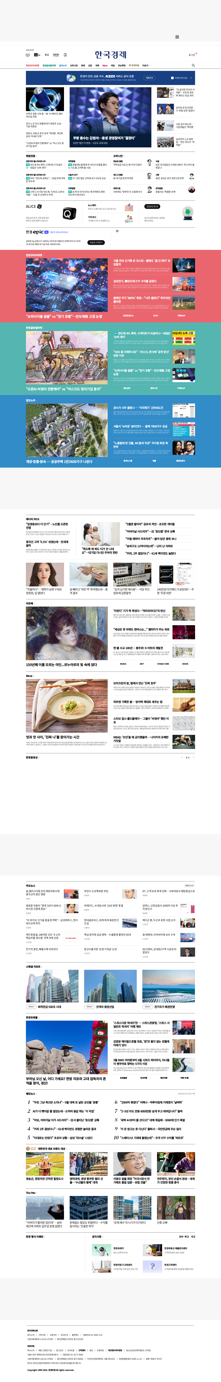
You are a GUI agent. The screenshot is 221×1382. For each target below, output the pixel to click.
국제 (97, 65)
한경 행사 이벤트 (34, 1236)
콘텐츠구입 (47, 1350)
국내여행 (143, 1077)
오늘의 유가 (72, 174)
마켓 (181, 315)
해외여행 (163, 1077)
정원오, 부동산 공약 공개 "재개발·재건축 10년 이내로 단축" (44, 134)
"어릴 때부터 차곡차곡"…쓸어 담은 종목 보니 (150, 539)
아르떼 (29, 603)
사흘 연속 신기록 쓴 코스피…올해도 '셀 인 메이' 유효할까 (141, 262)
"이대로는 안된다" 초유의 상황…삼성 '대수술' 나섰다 (62, 1138)
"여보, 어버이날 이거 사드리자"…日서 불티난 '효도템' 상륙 (66, 1120)
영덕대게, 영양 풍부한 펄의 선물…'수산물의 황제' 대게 (86, 1180)
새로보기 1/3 (189, 885)
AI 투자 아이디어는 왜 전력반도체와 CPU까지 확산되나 (86, 193)
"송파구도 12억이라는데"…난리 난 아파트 (149, 546)
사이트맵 (70, 1350)
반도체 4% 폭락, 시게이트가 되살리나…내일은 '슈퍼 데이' (44, 166)
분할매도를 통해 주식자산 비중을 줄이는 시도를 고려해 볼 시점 (87, 166)
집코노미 (63, 65)
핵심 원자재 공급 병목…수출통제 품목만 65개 (107, 935)
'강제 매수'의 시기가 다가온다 (129, 1222)
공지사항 (96, 1236)
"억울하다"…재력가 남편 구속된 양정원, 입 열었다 (44, 591)
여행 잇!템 (184, 1077)
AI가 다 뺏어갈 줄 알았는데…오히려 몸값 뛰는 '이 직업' (63, 1111)
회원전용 (30, 156)
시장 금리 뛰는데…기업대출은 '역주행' (185, 125)
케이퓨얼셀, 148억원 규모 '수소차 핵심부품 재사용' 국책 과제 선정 (43, 936)
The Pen (30, 1193)
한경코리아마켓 (32, 65)
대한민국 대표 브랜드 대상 (51, 1148)
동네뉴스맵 (127, 460)
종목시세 (153, 388)
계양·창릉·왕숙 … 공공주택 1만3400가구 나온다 (59, 461)
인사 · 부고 (184, 1236)
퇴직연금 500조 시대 (43, 1007)
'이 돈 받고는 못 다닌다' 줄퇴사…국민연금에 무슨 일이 (150, 1129)
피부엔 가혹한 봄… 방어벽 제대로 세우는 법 (137, 702)
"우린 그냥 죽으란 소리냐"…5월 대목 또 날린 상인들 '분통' (66, 1102)
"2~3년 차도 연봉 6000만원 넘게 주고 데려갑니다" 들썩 (151, 1111)
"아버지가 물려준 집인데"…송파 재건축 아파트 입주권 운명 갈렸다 (44, 1224)
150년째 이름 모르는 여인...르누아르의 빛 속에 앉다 (61, 664)
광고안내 (64, 1334)
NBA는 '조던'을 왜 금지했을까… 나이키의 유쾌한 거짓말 (140, 739)
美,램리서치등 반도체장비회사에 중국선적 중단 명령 (42, 892)
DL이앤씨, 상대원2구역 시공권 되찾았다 (159, 950)
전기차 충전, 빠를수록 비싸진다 (42, 949)
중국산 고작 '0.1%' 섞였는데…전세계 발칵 (47, 544)
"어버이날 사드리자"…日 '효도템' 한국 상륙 (150, 531)
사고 (193, 1236)
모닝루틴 (122, 65)
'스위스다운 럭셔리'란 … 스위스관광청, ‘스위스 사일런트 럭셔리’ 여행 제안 (141, 1025)
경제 (83, 65)
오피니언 (74, 65)
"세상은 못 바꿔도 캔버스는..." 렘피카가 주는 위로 (141, 629)
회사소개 (30, 1334)
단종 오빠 (162, 1222)
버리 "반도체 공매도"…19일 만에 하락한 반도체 (45, 179)
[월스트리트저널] (47, 55)
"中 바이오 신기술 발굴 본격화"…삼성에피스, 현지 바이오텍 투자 (52, 921)
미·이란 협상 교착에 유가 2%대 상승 (87, 178)
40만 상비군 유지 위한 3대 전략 (170, 178)
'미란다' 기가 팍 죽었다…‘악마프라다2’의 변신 (139, 611)
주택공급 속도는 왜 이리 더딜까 (127, 164)
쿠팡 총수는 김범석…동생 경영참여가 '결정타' (104, 137)
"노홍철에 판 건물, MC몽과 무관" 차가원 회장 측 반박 (140, 445)
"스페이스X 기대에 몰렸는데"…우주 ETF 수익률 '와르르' (152, 1138)
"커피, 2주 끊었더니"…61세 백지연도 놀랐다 (150, 553)
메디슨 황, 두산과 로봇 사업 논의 (158, 920)
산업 (90, 65)
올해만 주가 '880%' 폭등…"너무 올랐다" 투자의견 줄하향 (141, 299)
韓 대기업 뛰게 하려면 (123, 178)
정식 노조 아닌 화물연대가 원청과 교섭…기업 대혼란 (44, 125)
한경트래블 (31, 1017)
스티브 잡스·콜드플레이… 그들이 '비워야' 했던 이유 (141, 720)
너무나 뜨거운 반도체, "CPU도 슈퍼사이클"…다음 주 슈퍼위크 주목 (45, 193)
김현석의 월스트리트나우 (36, 161)
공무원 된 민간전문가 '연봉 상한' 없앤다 (185, 109)
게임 (113, 65)
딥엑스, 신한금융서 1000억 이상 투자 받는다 (160, 907)
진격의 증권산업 (99, 1007)
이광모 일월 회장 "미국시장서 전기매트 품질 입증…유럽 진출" (131, 1180)
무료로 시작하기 (96, 242)
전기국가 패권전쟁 (158, 1007)
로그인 (192, 55)
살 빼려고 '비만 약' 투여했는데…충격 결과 (89, 591)
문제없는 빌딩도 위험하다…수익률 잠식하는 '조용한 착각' (89, 1224)
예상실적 (126, 388)
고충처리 (53, 1334)
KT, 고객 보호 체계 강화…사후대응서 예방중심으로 (168, 891)
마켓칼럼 (71, 161)
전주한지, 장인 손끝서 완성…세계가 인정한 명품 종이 (176, 1180)
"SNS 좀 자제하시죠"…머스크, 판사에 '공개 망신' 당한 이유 (141, 353)
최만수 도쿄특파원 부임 (96, 891)
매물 (154, 460)
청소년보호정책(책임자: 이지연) (138, 1350)
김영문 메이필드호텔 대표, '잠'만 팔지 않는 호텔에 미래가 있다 (141, 1043)
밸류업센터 (180, 460)
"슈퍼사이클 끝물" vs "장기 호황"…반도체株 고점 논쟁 (64, 316)
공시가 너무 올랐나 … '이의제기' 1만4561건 (138, 408)
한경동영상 (31, 757)
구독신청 (42, 1334)
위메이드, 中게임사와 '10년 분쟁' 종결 (103, 905)
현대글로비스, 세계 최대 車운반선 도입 (101, 921)
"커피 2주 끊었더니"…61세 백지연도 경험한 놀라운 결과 (64, 1129)
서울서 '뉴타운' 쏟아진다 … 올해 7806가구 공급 (140, 426)
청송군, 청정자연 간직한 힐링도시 (44, 1179)
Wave (105, 65)
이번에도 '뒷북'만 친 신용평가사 (127, 191)
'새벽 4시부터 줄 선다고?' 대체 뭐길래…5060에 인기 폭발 (152, 1120)
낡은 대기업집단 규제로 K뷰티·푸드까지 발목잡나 (175, 166)
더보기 (145, 65)
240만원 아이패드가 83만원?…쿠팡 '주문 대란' (175, 591)
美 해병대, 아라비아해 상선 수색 (158, 935)
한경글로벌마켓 (49, 65)
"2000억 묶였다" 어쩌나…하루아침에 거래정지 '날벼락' (151, 1102)
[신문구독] (65, 55)
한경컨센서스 (128, 315)
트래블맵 (123, 1077)
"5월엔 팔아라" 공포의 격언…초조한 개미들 (149, 524)
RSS (91, 1350)
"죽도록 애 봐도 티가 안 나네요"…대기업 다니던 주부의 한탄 (99, 551)
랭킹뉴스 (30, 1093)
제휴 (40, 1350)
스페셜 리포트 (33, 966)
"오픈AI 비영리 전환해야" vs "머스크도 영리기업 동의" (45, 144)
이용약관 (100, 1350)
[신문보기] (28, 55)
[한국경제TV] (37, 55)
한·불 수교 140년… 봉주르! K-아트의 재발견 (138, 648)
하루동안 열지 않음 (181, 78)
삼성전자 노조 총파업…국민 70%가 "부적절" (185, 142)
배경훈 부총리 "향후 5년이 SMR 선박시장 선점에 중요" (43, 907)
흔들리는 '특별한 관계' (166, 191)
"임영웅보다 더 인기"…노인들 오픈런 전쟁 (47, 526)
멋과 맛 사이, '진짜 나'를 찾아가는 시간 (52, 737)
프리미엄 (135, 65)
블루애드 (75, 1334)
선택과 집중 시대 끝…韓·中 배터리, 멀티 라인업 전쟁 (44, 115)
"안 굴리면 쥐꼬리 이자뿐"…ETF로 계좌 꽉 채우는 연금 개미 (185, 92)
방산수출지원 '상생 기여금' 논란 (100, 949)
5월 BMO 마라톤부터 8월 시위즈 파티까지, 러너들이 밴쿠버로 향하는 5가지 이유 (141, 1062)
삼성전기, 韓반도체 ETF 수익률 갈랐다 (134, 281)
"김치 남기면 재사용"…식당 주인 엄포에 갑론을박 (131, 591)
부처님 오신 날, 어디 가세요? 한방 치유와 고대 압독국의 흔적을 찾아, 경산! (66, 1080)
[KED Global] (56, 55)
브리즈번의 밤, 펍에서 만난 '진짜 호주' (134, 683)
